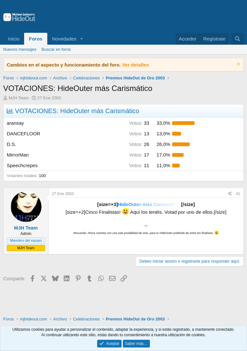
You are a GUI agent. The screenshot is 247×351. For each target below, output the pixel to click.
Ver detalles (135, 65)
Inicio (13, 38)
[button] (81, 39)
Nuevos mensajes (19, 49)
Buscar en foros (56, 49)
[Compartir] (229, 194)
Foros (35, 38)
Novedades (64, 38)
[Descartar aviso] (237, 64)
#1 (238, 194)
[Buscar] (237, 39)
